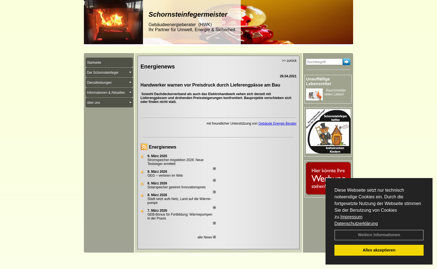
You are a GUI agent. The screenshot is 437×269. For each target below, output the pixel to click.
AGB (226, 255)
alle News (207, 237)
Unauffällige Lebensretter (318, 81)
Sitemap (240, 255)
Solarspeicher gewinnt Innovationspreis (176, 187)
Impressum (351, 216)
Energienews (162, 147)
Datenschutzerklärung (356, 223)
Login (142, 255)
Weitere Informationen (379, 235)
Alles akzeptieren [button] (379, 250)
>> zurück (289, 61)
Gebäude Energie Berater (277, 123)
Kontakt (155, 255)
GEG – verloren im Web (165, 175)
